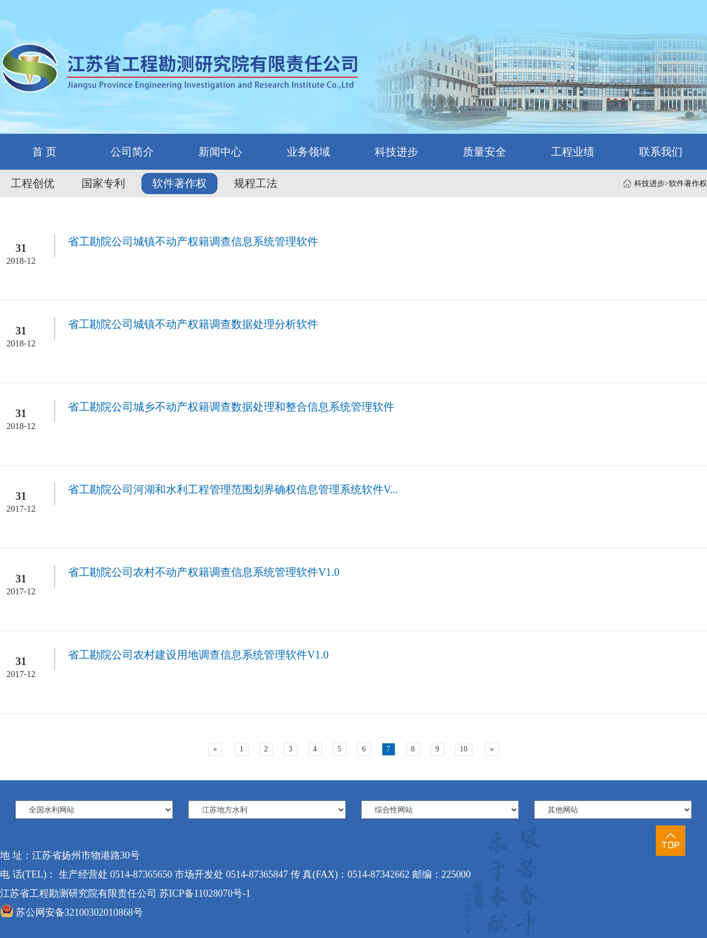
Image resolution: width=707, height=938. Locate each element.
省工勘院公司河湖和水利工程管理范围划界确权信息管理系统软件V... (233, 489)
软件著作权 (688, 183)
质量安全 (484, 152)
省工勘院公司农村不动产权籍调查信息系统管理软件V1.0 (203, 572)
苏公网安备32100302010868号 (79, 912)
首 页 (44, 152)
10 (464, 749)
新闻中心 (220, 152)
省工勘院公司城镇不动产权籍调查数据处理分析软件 (193, 324)
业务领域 (308, 152)
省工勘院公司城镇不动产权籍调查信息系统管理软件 (193, 241)
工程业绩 (572, 152)
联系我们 (661, 152)
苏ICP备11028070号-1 (205, 893)
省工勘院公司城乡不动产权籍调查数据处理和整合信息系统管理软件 (231, 407)
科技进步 (396, 152)
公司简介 (132, 152)
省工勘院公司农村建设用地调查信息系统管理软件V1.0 (198, 655)
